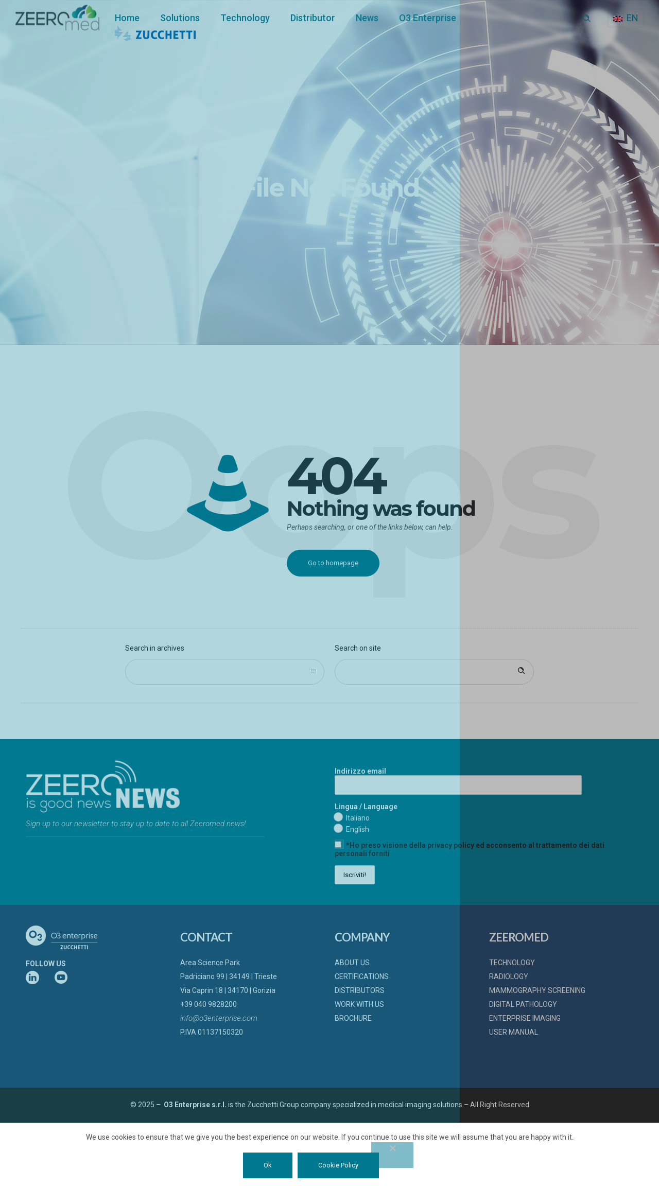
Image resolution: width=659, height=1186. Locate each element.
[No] (392, 1155)
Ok (268, 1165)
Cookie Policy (338, 1165)
